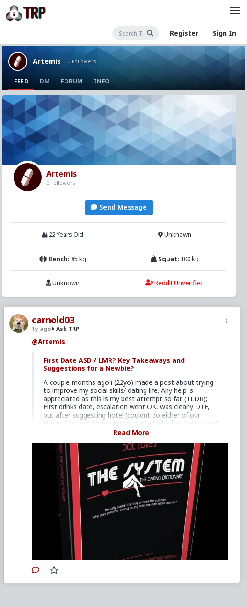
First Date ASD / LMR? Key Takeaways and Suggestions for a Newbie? (114, 364)
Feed (21, 81)
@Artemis (48, 341)
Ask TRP (66, 329)
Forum (72, 81)
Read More (131, 432)
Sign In (224, 33)
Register (184, 33)
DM (45, 81)
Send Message (119, 206)
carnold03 (53, 320)
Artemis (47, 61)
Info (102, 81)
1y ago (41, 329)
